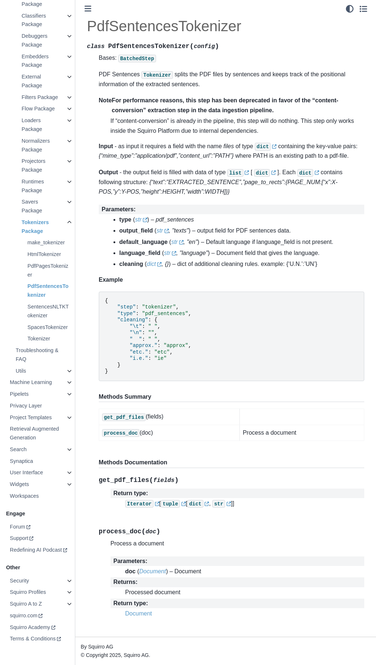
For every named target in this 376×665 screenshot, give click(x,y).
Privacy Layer (25, 406)
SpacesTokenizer (47, 327)
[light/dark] (350, 9)
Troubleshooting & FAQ (36, 354)
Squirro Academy (30, 627)
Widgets (19, 484)
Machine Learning (30, 382)
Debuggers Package (34, 40)
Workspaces (24, 496)
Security (19, 581)
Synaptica (21, 461)
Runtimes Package (32, 186)
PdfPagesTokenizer (47, 270)
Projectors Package (33, 165)
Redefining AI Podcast (36, 550)
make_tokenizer (46, 242)
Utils (20, 371)
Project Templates (30, 417)
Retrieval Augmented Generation (34, 433)
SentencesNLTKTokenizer (48, 311)
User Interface (26, 472)
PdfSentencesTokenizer (47, 290)
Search (18, 449)
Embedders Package (34, 61)
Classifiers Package (33, 20)
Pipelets (19, 394)
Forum (17, 527)
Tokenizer (38, 338)
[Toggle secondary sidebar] (363, 9)
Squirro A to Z (25, 604)
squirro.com (23, 615)
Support (19, 538)
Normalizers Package (35, 145)
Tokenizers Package (34, 226)
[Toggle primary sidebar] (88, 8)
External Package (31, 81)
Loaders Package (31, 124)
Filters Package (39, 97)
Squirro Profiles (28, 592)
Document (138, 613)
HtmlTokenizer (44, 254)
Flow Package (37, 109)
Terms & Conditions (32, 639)
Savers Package (31, 206)
